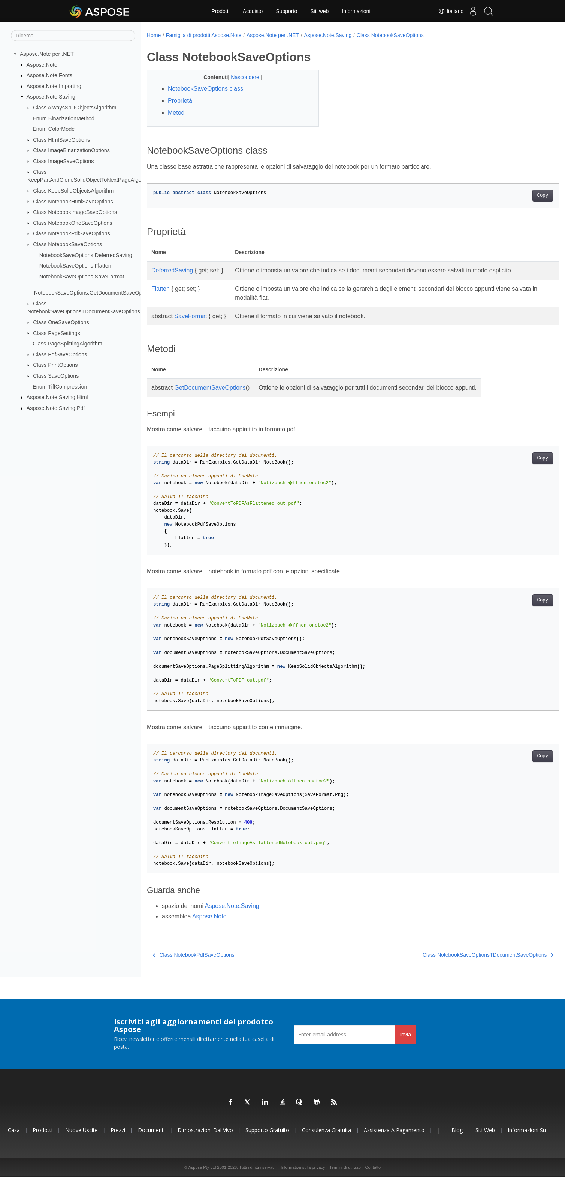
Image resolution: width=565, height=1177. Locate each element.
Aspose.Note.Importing (54, 86)
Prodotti (220, 11)
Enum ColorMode (54, 129)
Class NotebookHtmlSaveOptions (73, 201)
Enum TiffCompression (60, 386)
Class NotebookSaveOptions (67, 244)
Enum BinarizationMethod (63, 118)
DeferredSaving (172, 270)
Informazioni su (527, 1130)
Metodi (177, 112)
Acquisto (253, 11)
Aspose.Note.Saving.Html (57, 397)
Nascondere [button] (239, 77)
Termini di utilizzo (345, 1167)
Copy (514, 195)
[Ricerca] (73, 35)
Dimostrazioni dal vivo (205, 1130)
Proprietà (180, 100)
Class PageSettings (56, 333)
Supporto (286, 11)
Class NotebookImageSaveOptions (75, 212)
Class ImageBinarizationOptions (71, 150)
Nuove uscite (81, 1130)
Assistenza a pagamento (394, 1130)
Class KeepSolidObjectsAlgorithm (73, 191)
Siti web (319, 11)
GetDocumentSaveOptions (209, 387)
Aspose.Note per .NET (47, 54)
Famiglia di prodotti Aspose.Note (204, 35)
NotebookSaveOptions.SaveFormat (81, 277)
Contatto (373, 1167)
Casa (14, 1130)
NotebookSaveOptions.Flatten (75, 266)
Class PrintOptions (55, 365)
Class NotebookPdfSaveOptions (71, 233)
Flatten (160, 289)
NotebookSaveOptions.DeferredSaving (85, 255)
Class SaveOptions (56, 376)
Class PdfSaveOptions (60, 354)
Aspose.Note (42, 64)
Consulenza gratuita (326, 1130)
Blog (457, 1130)
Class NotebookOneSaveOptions (72, 223)
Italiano (444, 11)
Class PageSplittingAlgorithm (67, 344)
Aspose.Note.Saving (51, 97)
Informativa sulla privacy (303, 1167)
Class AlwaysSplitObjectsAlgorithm (74, 108)
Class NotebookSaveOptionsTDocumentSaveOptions (459, 955)
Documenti (151, 1130)
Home (154, 35)
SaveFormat (190, 316)
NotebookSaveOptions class (205, 88)
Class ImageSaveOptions (63, 161)
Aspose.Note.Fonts (49, 75)
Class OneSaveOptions (61, 322)
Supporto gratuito (267, 1130)
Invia (405, 1034)
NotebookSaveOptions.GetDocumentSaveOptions (94, 293)
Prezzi (118, 1130)
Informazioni (356, 11)
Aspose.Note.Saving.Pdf (56, 408)
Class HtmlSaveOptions (61, 140)
